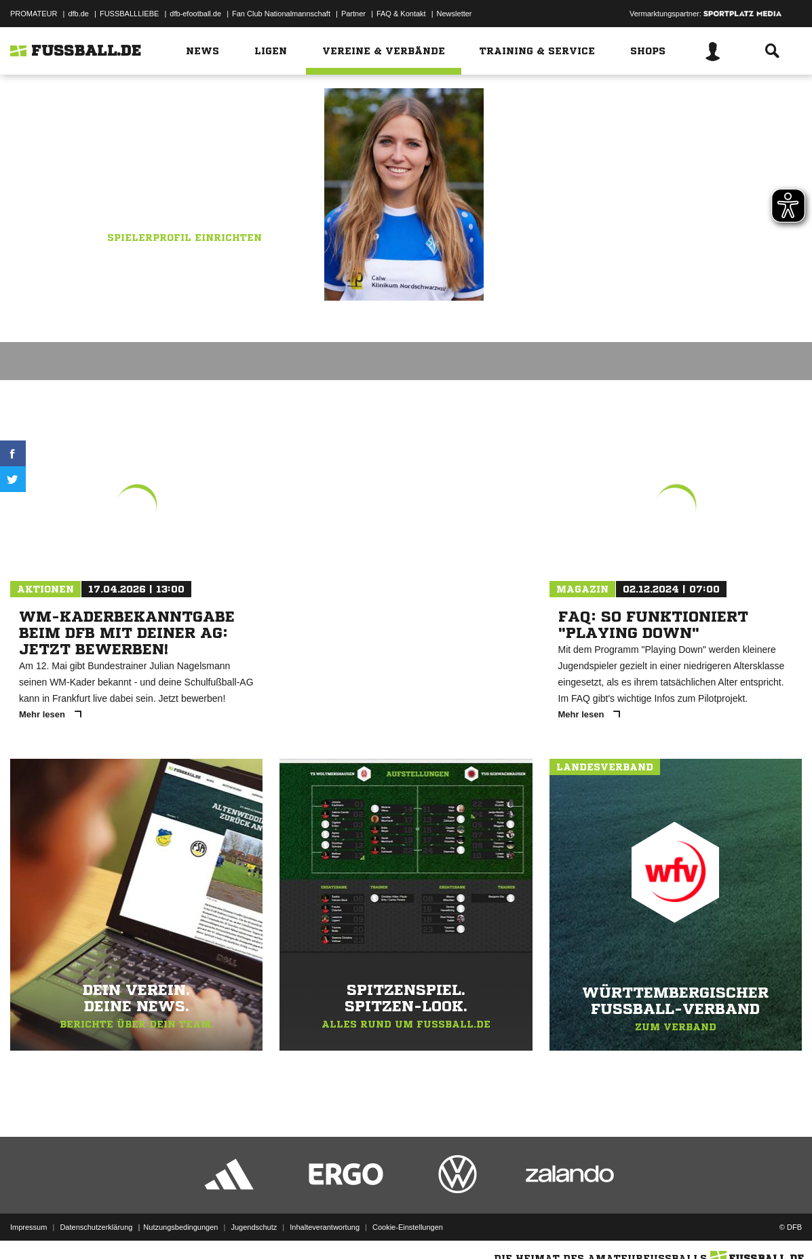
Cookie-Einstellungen (407, 1227)
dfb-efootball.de (195, 14)
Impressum (28, 1227)
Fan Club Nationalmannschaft (281, 14)
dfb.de (78, 14)
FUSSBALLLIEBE (129, 14)
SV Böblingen (222, 170)
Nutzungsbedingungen (180, 1227)
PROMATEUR (33, 14)
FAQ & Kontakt (401, 14)
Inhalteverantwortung (325, 1227)
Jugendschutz (254, 1227)
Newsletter (454, 14)
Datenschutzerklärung (96, 1227)
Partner (353, 14)
